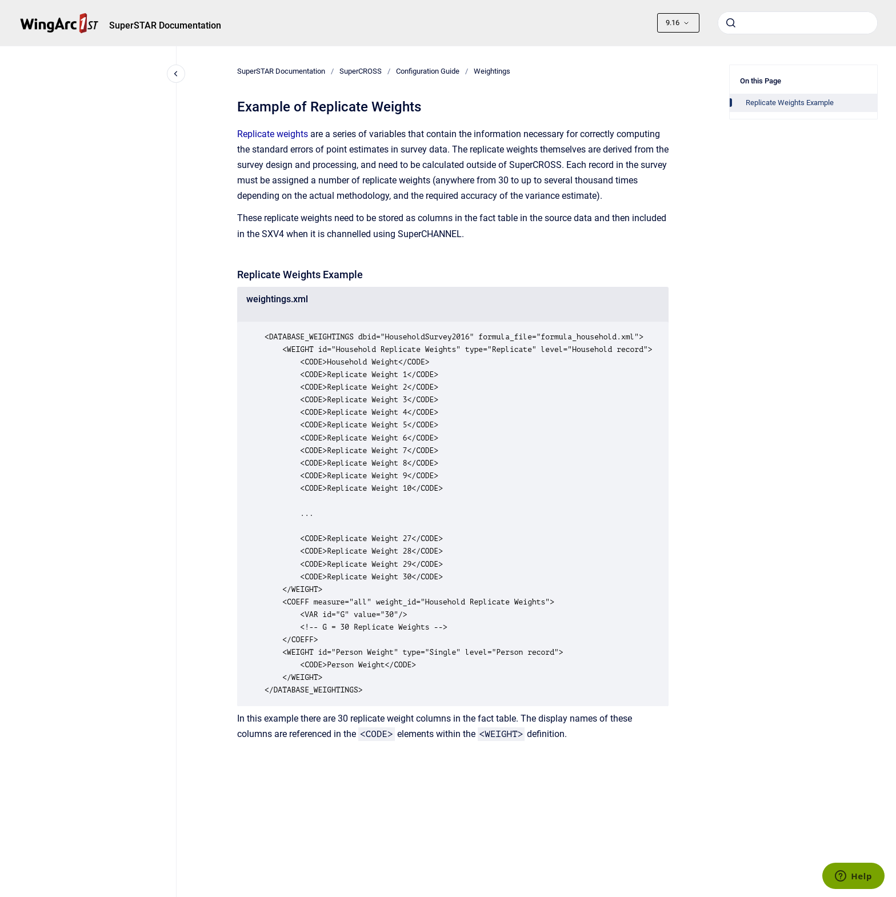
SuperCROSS (360, 71)
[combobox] (797, 23)
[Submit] (731, 23)
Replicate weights (272, 134)
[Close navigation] (176, 74)
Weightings (492, 71)
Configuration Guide (427, 71)
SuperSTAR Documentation (165, 25)
